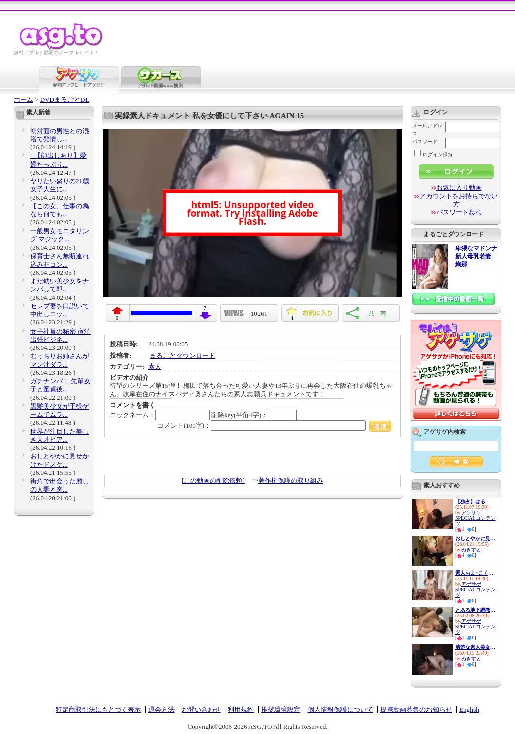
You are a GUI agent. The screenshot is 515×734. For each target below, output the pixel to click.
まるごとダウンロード (182, 355)
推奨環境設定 (280, 709)
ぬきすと (471, 549)
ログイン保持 (433, 154)
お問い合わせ (201, 709)
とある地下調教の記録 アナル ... (475, 610)
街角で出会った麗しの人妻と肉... (59, 485)
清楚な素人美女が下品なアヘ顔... (475, 647)
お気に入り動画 (459, 187)
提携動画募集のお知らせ (416, 709)
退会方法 (161, 709)
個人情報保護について (340, 709)
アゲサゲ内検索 (444, 431)
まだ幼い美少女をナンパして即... (59, 285)
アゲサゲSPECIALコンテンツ (475, 518)
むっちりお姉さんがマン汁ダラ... (59, 360)
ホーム (23, 99)
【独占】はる (470, 501)
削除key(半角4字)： (254, 415)
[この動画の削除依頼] (213, 480)
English (469, 709)
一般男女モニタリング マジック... (59, 235)
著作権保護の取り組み (290, 480)
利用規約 (241, 709)
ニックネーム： (160, 415)
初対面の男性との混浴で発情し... (59, 135)
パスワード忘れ (459, 212)
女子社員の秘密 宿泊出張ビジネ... (60, 335)
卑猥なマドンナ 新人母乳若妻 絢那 (476, 256)
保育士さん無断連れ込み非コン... (59, 260)
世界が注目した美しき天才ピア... (59, 435)
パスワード (425, 141)
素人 (154, 366)
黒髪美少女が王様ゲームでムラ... (59, 410)
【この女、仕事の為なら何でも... (59, 210)
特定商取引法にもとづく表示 (98, 709)
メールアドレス (427, 129)
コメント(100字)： (274, 425)
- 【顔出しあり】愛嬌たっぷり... (58, 160)
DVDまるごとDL (65, 99)
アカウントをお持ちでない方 (458, 200)
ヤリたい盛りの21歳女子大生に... (59, 185)
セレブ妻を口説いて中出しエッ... (59, 310)
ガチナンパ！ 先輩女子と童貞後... (60, 385)
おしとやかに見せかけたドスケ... (59, 460)
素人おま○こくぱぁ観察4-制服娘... (475, 573)
